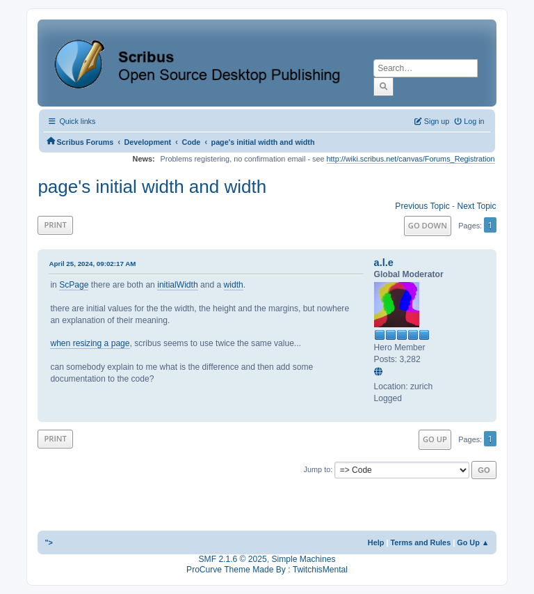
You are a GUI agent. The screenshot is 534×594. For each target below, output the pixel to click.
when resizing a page (89, 343)
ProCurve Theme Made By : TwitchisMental (267, 570)
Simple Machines (303, 559)
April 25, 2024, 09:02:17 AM (92, 263)
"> (48, 542)
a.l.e (384, 262)
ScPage (73, 285)
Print (55, 224)
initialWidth (177, 285)
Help (376, 542)
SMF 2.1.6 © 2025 (233, 559)
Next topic (476, 206)
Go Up (435, 439)
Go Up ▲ (473, 542)
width (233, 285)
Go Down (427, 225)
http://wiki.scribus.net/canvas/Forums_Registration (411, 159)
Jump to (317, 469)
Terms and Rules (420, 542)
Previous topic (422, 206)
